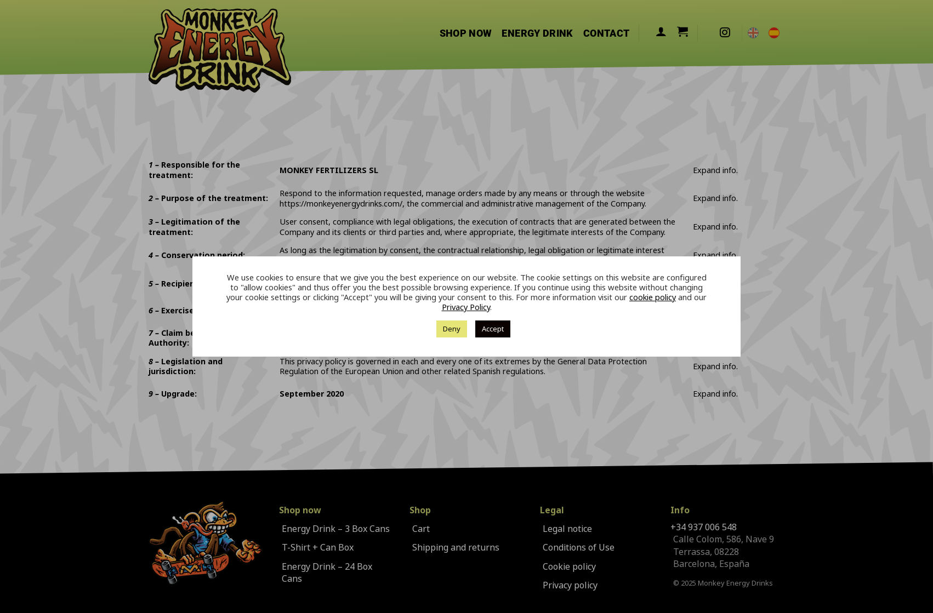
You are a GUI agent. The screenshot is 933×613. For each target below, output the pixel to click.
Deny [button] (451, 328)
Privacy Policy (466, 307)
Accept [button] (493, 328)
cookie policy (652, 297)
